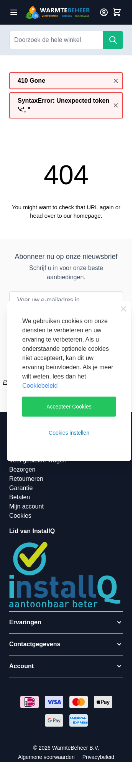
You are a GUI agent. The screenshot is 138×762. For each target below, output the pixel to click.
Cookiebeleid (40, 385)
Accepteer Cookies (69, 407)
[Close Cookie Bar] (123, 308)
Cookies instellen (69, 433)
